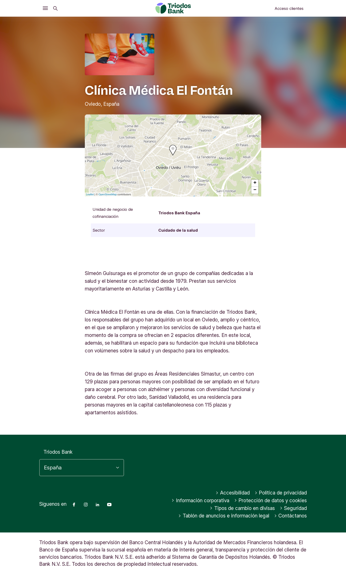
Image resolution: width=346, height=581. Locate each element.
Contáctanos (290, 516)
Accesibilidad (233, 493)
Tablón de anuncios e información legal (223, 516)
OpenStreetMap (107, 194)
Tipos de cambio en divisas (242, 508)
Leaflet (90, 194)
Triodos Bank (58, 452)
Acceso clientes (289, 8)
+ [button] (255, 183)
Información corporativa (200, 500)
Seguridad (293, 508)
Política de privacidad (281, 493)
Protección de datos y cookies (270, 500)
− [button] (255, 190)
